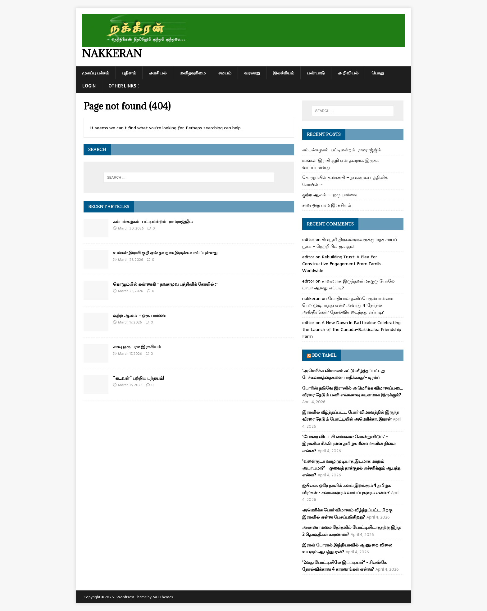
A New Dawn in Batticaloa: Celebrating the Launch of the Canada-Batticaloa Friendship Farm (351, 329)
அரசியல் (158, 72)
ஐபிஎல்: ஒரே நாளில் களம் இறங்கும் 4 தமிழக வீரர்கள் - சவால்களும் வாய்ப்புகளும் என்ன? (346, 489)
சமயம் (224, 72)
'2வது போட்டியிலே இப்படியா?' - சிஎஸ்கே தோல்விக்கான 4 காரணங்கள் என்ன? (344, 566)
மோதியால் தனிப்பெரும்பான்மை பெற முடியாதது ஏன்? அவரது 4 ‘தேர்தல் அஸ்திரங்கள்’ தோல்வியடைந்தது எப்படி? (347, 305)
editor (308, 239)
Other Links (122, 86)
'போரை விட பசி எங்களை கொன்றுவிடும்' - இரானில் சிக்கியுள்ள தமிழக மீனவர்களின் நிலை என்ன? (349, 443)
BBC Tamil (324, 355)
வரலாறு (252, 72)
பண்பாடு (316, 72)
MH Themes (162, 597)
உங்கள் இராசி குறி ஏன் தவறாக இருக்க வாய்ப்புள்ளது (165, 253)
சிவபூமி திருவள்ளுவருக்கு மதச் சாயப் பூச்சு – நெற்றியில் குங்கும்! (349, 243)
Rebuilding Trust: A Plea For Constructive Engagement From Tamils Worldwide (341, 263)
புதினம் (129, 72)
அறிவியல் (348, 72)
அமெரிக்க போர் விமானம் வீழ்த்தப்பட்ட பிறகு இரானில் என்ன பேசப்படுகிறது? (347, 513)
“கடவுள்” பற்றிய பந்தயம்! (138, 378)
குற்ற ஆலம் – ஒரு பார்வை (139, 315)
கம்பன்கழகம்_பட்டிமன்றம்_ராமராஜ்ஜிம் (153, 221)
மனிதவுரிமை (193, 72)
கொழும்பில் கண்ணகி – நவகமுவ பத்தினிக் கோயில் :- (165, 284)
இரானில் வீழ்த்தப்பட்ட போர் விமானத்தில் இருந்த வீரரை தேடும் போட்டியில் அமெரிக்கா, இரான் (350, 415)
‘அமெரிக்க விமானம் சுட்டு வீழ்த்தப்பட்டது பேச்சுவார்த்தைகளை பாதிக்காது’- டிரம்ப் (343, 374)
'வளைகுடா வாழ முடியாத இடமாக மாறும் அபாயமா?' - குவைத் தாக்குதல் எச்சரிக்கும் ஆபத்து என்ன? (351, 468)
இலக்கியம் (283, 72)
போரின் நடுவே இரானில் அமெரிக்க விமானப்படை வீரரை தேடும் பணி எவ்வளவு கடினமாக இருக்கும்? (352, 391)
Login (89, 86)
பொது (377, 72)
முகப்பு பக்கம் (95, 72)
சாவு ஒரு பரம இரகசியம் (137, 347)
